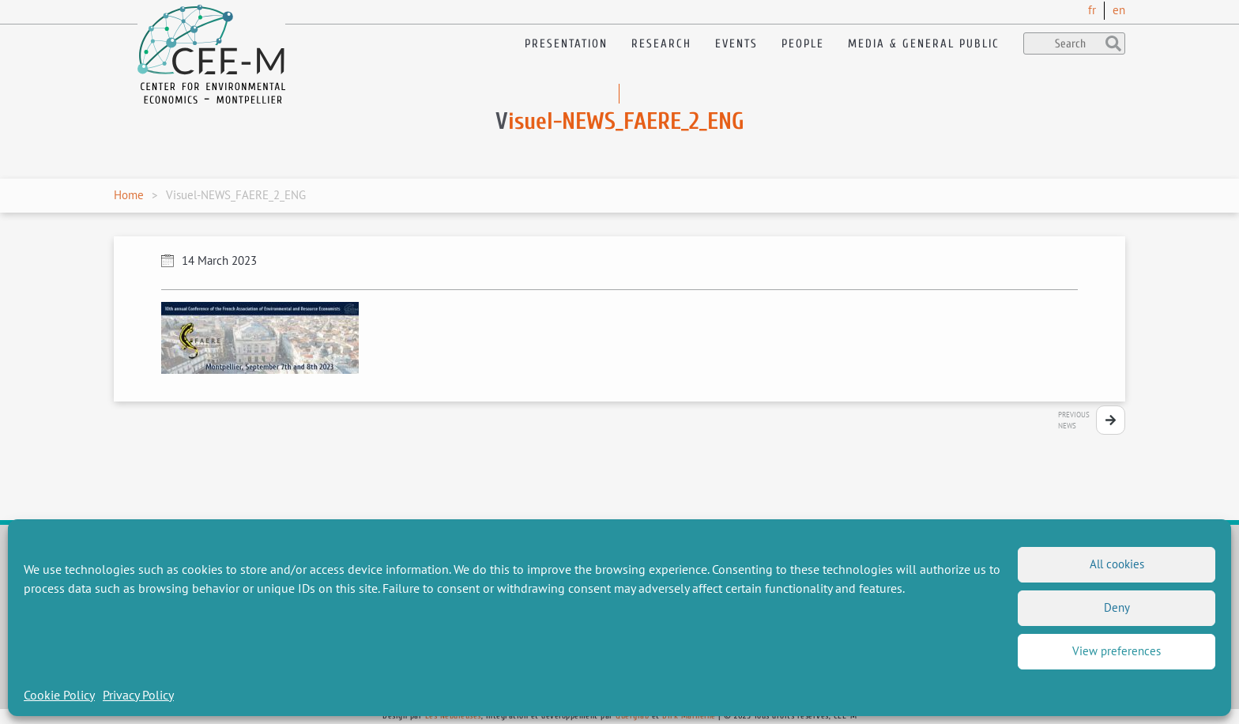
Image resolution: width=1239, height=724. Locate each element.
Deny (1117, 607)
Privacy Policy (138, 695)
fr (1092, 9)
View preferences (1116, 650)
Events (736, 44)
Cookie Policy (59, 695)
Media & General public (924, 44)
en (1119, 9)
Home (129, 194)
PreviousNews (1074, 420)
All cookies (1117, 563)
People (802, 44)
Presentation (566, 44)
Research (661, 44)
